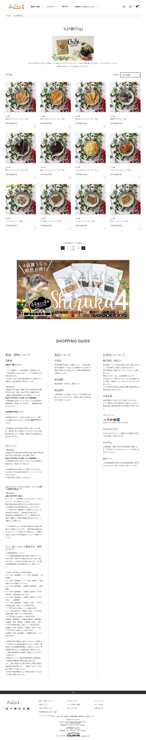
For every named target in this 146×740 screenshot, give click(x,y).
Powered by (73, 735)
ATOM (73, 708)
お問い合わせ (98, 708)
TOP (8, 16)
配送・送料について (45, 701)
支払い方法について (45, 708)
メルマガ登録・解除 (73, 704)
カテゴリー (51, 7)
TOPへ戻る (73, 692)
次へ (83, 248)
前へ (63, 248)
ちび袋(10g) (18, 16)
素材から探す (35, 7)
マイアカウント (99, 701)
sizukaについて (72, 701)
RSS (68, 708)
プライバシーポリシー (46, 715)
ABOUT (65, 7)
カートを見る (98, 704)
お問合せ (85, 7)
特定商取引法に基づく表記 (48, 712)
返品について (43, 704)
